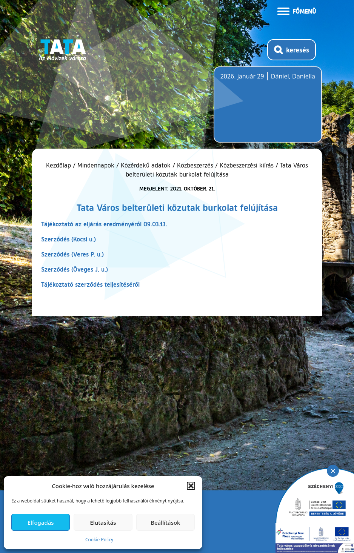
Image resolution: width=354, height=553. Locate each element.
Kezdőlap (59, 165)
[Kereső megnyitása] (291, 49)
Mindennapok (95, 165)
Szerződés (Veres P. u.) (72, 254)
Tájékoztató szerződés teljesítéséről (90, 284)
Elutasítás (103, 522)
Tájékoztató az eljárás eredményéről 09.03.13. (104, 224)
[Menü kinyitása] (296, 10)
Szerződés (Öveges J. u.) (74, 269)
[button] (191, 486)
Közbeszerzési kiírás (247, 165)
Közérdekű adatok (146, 165)
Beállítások (165, 522)
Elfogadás (41, 522)
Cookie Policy (99, 539)
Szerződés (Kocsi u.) (68, 239)
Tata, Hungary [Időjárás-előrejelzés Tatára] (262, 109)
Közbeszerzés (195, 165)
